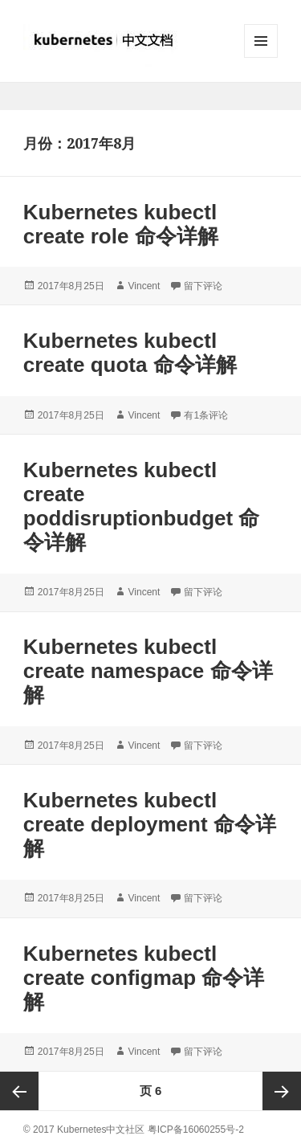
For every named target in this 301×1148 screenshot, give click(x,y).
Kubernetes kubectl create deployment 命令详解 (149, 824)
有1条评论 (206, 415)
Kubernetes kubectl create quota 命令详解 (130, 353)
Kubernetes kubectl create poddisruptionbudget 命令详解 (141, 506)
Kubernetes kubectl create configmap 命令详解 (144, 978)
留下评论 (203, 286)
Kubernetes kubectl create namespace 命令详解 (148, 671)
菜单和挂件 (260, 57)
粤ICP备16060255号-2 (196, 1129)
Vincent (144, 286)
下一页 (281, 1091)
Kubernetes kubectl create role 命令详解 (120, 224)
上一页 (19, 1091)
